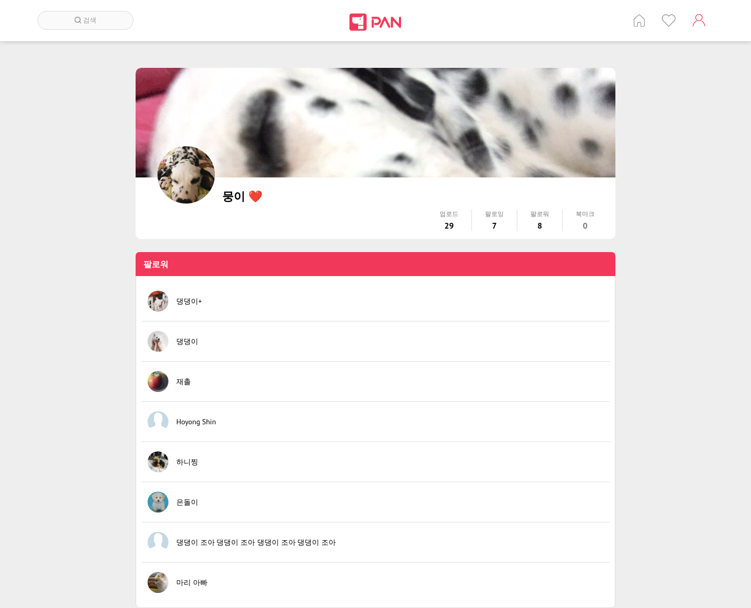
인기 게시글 (669, 20)
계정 (699, 20)
